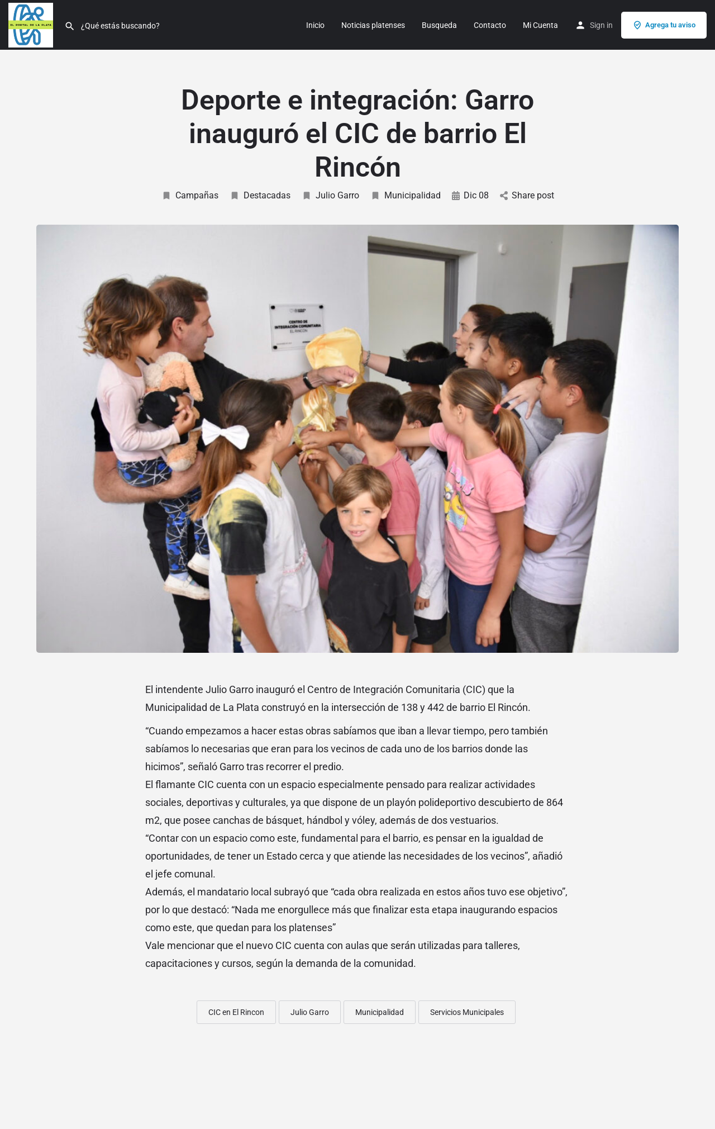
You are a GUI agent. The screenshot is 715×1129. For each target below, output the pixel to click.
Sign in (601, 25)
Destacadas (260, 195)
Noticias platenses (373, 25)
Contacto (490, 25)
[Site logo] (32, 24)
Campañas (189, 195)
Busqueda (439, 25)
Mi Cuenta (540, 25)
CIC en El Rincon (236, 1012)
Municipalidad (405, 195)
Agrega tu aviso (663, 25)
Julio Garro (330, 195)
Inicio (315, 25)
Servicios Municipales (467, 1012)
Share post (527, 195)
